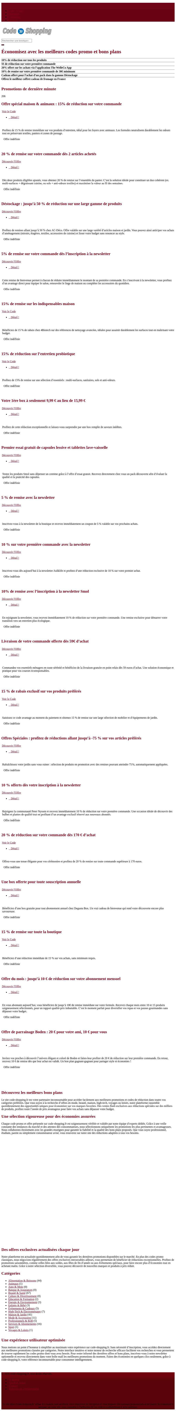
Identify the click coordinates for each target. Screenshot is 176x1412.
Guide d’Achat (17, 1382)
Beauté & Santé (16, 1293)
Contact (12, 20)
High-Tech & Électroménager (24, 1311)
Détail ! (14, 117)
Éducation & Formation (21, 1299)
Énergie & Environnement (22, 1302)
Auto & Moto (15, 1286)
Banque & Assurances (20, 1289)
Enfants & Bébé (17, 1305)
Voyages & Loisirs (18, 1330)
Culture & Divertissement (22, 1296)
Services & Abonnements (22, 1323)
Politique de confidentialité (24, 1388)
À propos (14, 1379)
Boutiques (13, 13)
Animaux (13, 1283)
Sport (11, 1327)
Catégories (14, 16)
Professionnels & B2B (20, 1320)
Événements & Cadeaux (21, 1308)
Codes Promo (15, 10)
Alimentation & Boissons (22, 1280)
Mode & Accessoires (19, 1317)
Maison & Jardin (17, 1314)
